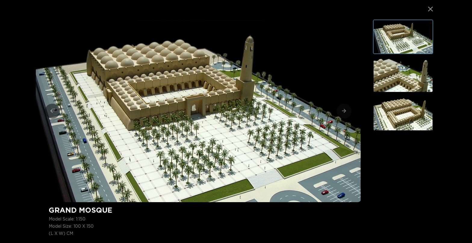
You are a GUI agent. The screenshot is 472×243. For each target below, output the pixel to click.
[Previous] (52, 111)
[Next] (344, 111)
